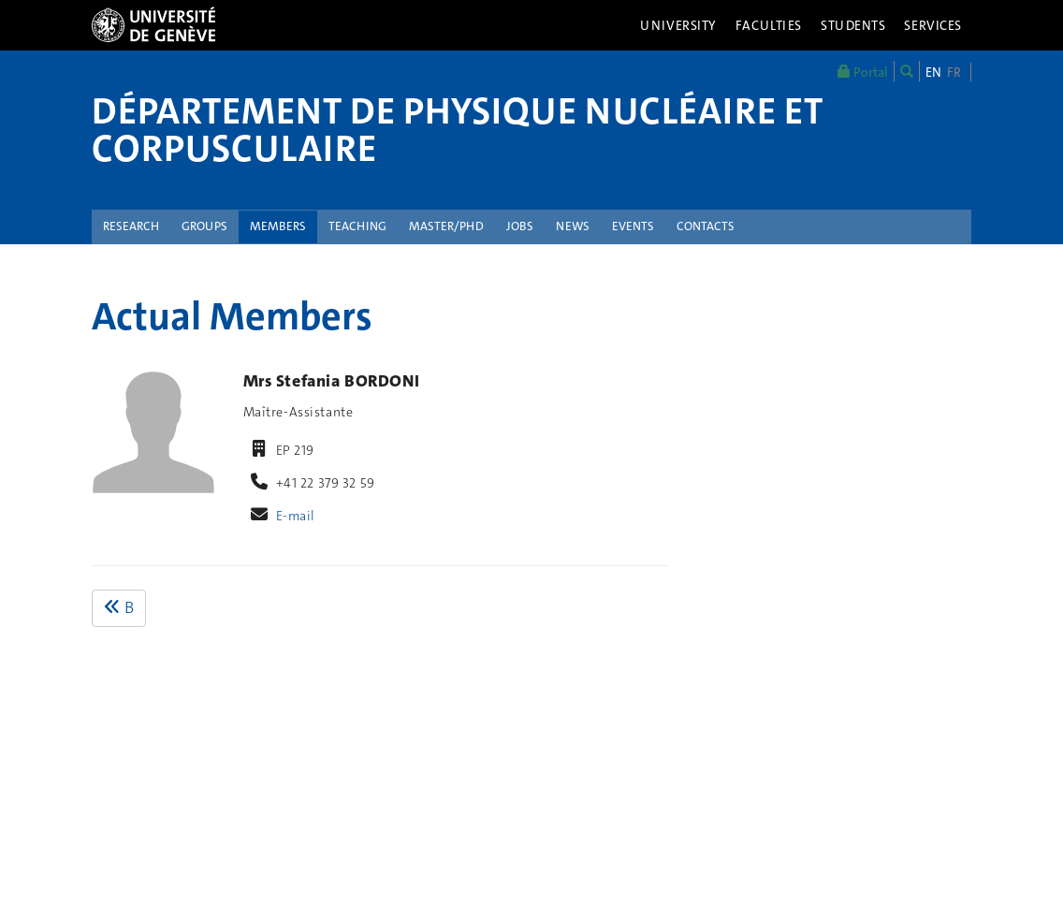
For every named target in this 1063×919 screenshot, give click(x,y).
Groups (204, 226)
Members (278, 226)
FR (954, 72)
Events (633, 226)
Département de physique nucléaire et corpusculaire (457, 130)
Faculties (768, 25)
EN (933, 72)
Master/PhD (446, 226)
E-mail (295, 515)
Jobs (519, 226)
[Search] (907, 71)
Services (933, 25)
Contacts (706, 226)
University (678, 25)
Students (853, 25)
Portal (862, 71)
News (573, 226)
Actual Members (232, 316)
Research (131, 226)
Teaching (357, 226)
